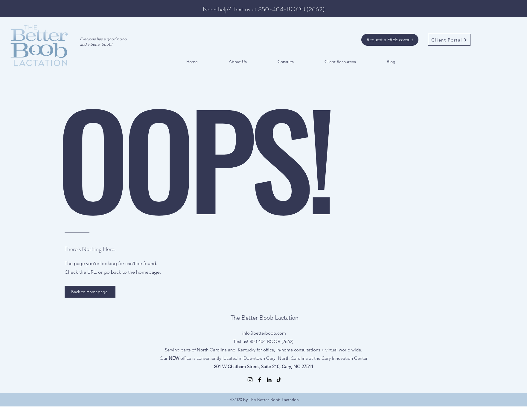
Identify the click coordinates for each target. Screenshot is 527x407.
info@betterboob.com (264, 333)
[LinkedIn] (269, 380)
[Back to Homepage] (90, 292)
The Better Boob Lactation (264, 317)
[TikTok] (278, 380)
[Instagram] (250, 380)
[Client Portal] (449, 40)
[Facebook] (259, 380)
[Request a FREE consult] (389, 40)
